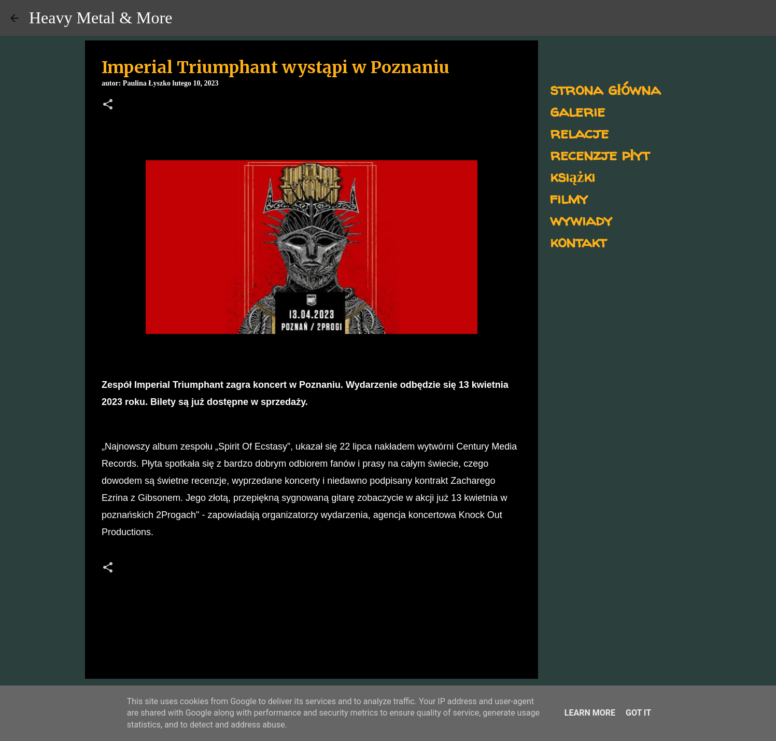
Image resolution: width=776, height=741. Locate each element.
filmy (569, 197)
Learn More (590, 713)
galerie (577, 110)
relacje (579, 132)
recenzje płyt (600, 154)
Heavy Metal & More (100, 17)
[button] (108, 105)
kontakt (578, 241)
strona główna (605, 89)
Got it (638, 713)
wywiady (581, 219)
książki (572, 176)
